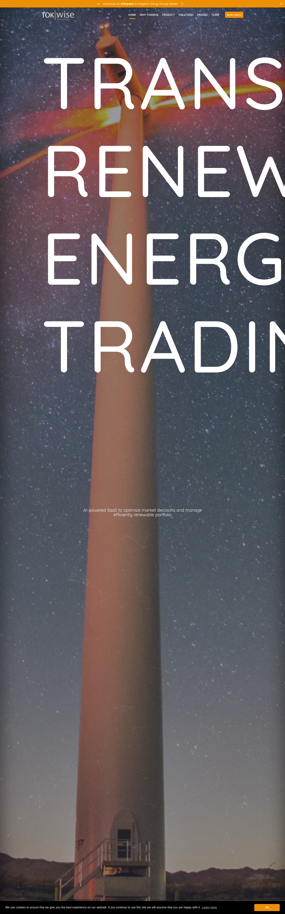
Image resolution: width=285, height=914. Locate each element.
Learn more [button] (209, 907)
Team (215, 15)
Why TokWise (149, 15)
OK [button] (267, 907)
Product (168, 15)
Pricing (202, 15)
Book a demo (234, 15)
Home (132, 15)
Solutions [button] (186, 15)
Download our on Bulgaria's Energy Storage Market (140, 3)
